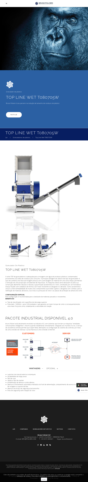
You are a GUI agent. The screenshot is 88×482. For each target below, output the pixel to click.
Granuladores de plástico (21, 137)
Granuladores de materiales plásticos (42, 466)
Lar (6, 137)
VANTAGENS (34, 368)
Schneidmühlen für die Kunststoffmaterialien (71, 466)
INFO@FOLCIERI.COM (29, 439)
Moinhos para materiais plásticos (35, 468)
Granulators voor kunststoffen (30, 467)
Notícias (60, 429)
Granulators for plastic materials (38, 465)
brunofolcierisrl (67, 439)
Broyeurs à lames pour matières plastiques (25, 466)
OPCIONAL (50, 368)
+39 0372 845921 (47, 439)
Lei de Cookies (66, 476)
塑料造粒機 (57, 468)
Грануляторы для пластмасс (56, 466)
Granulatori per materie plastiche (65, 465)
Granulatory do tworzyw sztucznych (74, 467)
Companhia (24, 429)
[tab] (36, 368)
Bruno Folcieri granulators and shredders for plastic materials (18, 465)
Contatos (71, 429)
